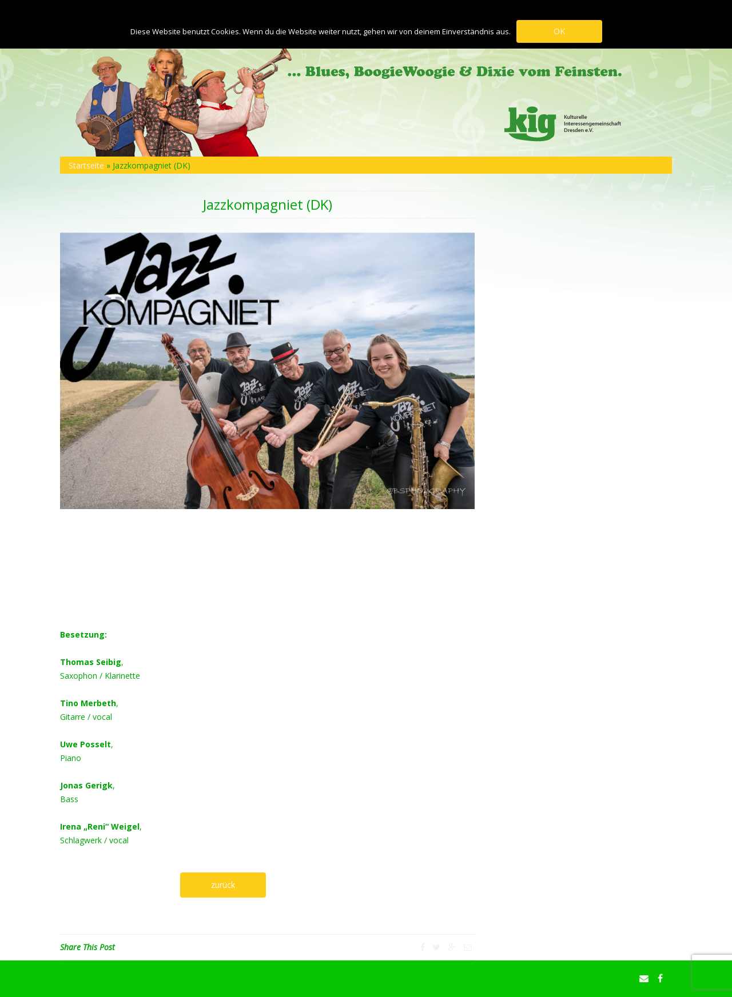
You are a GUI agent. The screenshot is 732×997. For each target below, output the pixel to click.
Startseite (86, 165)
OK (559, 31)
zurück (223, 884)
